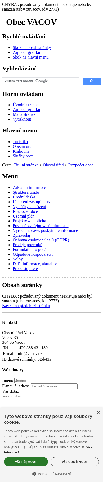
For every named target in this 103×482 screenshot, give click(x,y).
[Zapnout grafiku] (26, 52)
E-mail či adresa (16, 386)
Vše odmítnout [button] (75, 462)
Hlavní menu (19, 130)
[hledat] (40, 81)
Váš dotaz (10, 391)
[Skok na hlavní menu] (31, 57)
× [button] (98, 413)
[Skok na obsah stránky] (32, 47)
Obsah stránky (22, 284)
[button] (51, 473)
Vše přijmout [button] (26, 462)
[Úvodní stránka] (26, 105)
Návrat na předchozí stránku (26, 305)
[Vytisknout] (22, 119)
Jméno (7, 380)
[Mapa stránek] (24, 114)
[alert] (51, 445)
